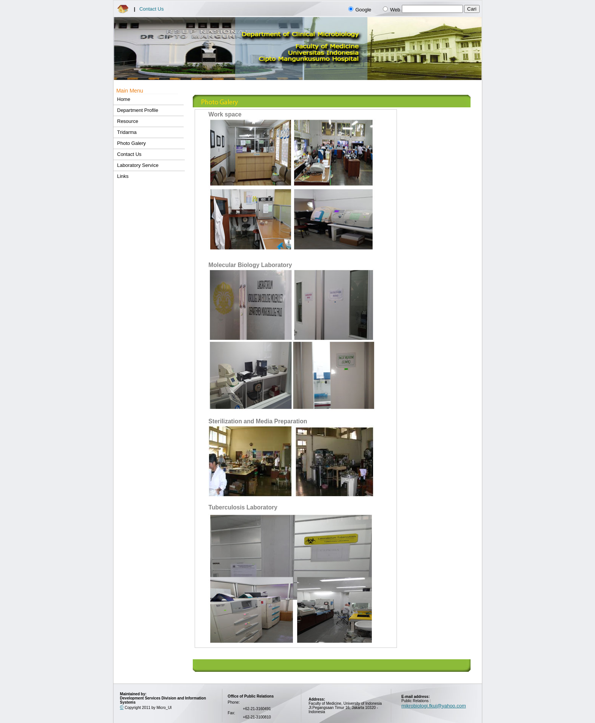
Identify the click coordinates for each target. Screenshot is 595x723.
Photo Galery (131, 143)
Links (123, 176)
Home (124, 99)
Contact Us (151, 9)
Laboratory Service (138, 165)
